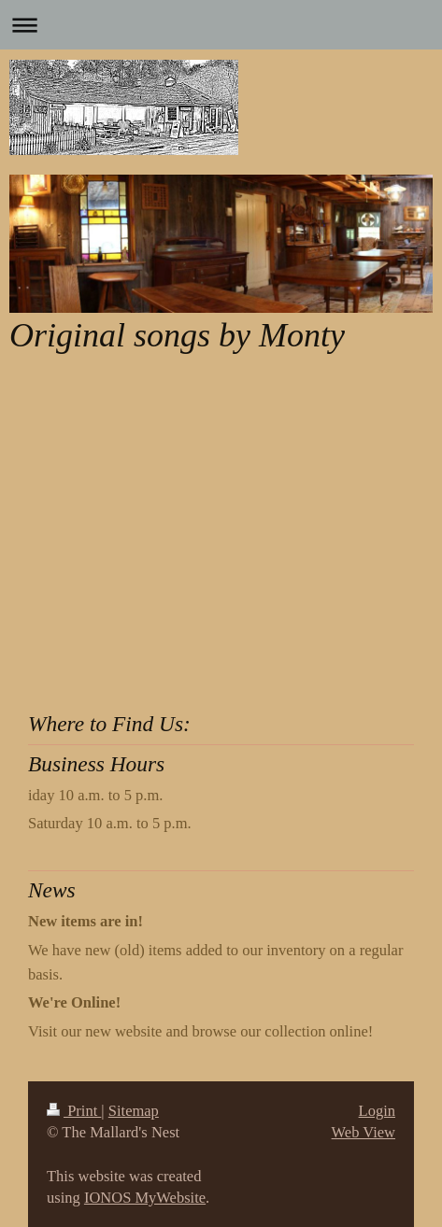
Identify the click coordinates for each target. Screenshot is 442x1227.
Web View (363, 1132)
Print (74, 1111)
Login (377, 1111)
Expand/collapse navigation (221, 25)
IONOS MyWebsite (145, 1197)
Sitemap (133, 1111)
